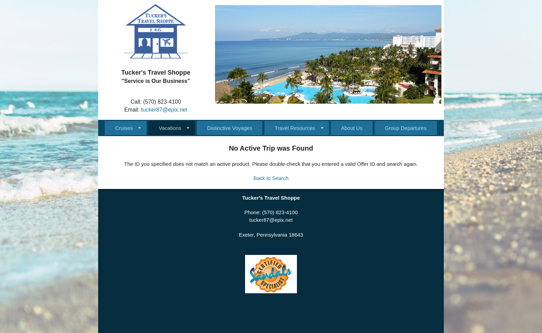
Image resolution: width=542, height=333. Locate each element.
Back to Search (271, 178)
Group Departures (406, 128)
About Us (352, 128)
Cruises (124, 128)
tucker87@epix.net (164, 110)
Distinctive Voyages (229, 128)
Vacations (170, 128)
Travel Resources (295, 128)
